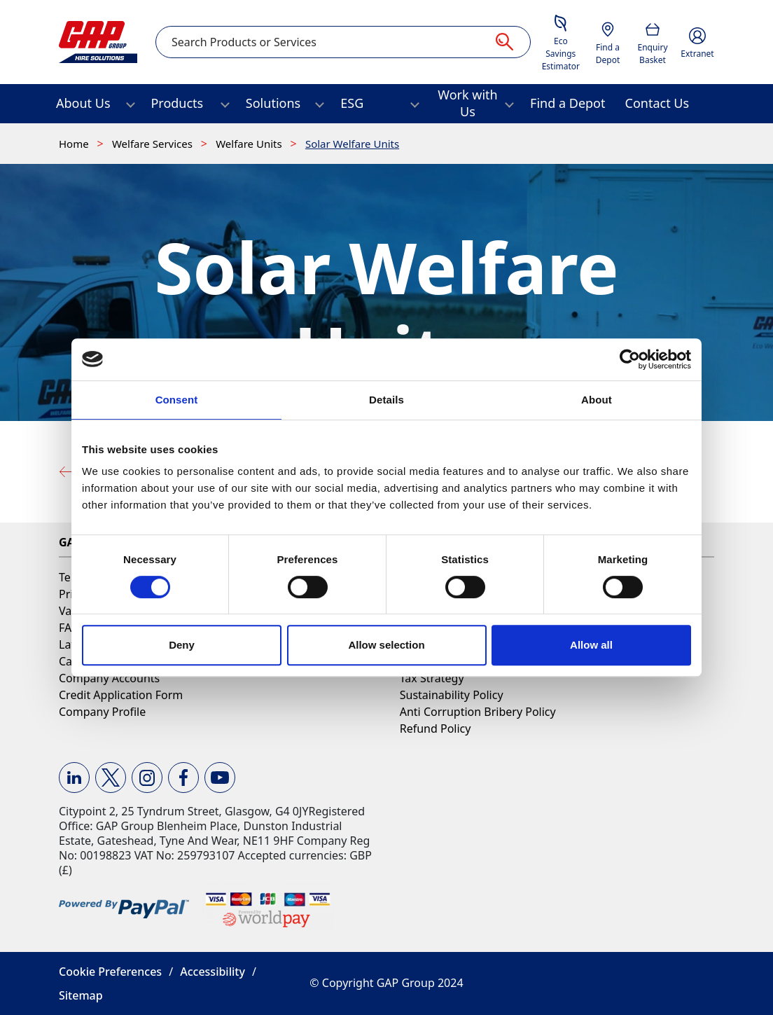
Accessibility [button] (212, 971)
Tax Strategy (432, 678)
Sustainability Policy (451, 695)
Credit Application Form (121, 695)
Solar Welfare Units (352, 144)
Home (75, 144)
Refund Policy (435, 728)
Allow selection (386, 645)
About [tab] (596, 400)
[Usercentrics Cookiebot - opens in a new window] (630, 359)
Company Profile (102, 711)
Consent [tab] (176, 400)
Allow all (591, 645)
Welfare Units (250, 144)
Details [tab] (386, 400)
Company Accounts (109, 678)
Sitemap (81, 995)
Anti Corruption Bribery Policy (478, 711)
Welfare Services (153, 144)
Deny (182, 645)
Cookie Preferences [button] (110, 971)
